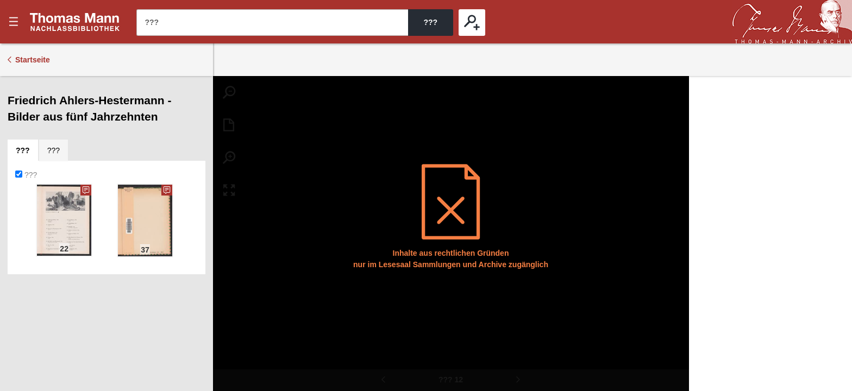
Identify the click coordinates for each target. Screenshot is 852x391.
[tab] (23, 150)
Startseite (32, 59)
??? (75, 21)
